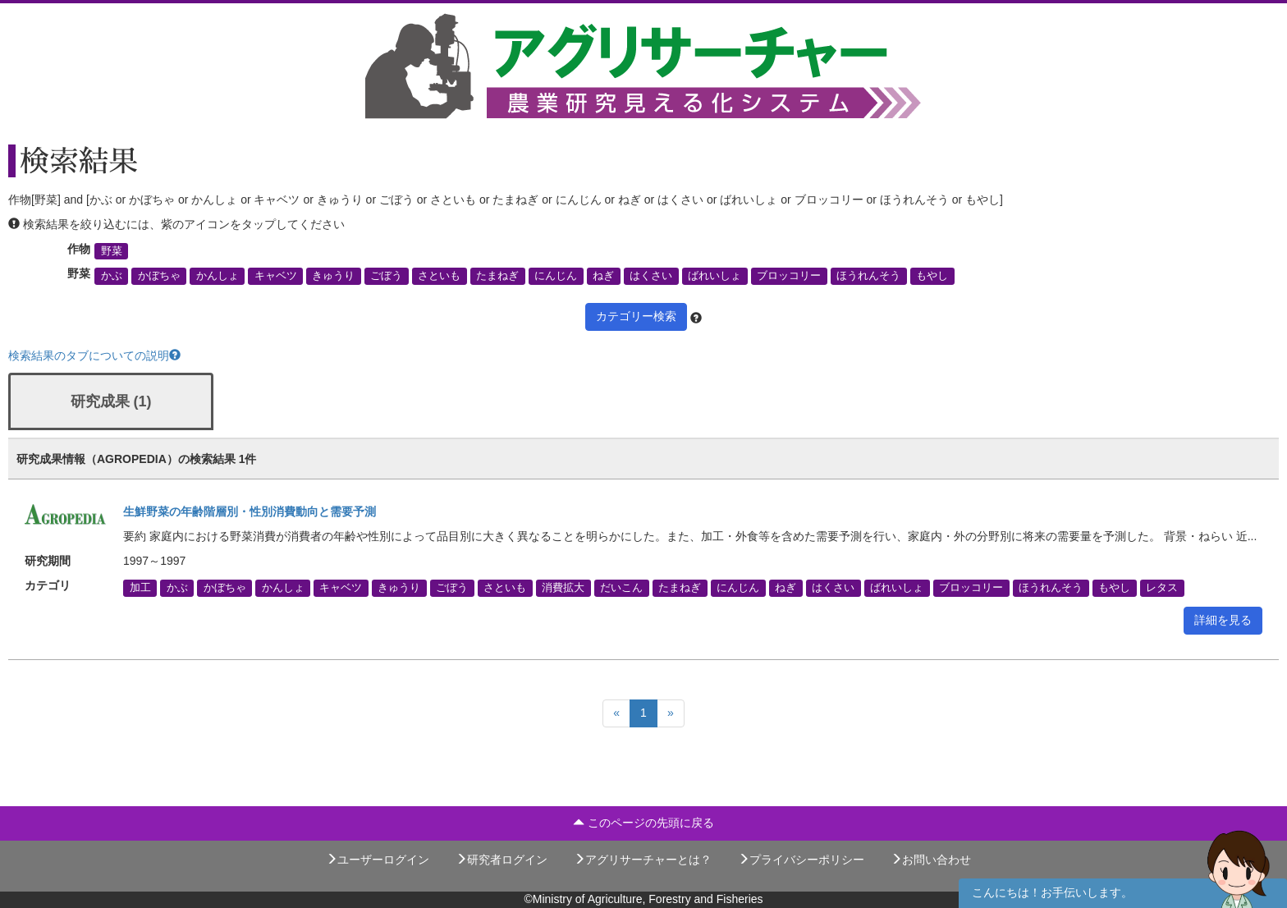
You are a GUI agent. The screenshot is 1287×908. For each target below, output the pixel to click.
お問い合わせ (931, 859)
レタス (1162, 588)
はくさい (651, 276)
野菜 (111, 251)
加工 (140, 588)
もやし (932, 276)
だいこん (621, 588)
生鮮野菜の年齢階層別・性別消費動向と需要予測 (249, 511)
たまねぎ (497, 276)
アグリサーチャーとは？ (643, 859)
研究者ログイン (501, 859)
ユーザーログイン (377, 859)
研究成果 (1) (111, 401)
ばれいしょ (714, 276)
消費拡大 (563, 588)
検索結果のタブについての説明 (94, 355)
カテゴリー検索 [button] (636, 316)
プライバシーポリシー (801, 859)
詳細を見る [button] (1223, 619)
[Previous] (616, 713)
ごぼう (386, 276)
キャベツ (275, 276)
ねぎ (603, 276)
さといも (439, 276)
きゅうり (333, 276)
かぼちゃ (159, 276)
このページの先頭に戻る (643, 822)
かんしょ (217, 276)
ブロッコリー (789, 276)
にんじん (555, 276)
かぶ (111, 276)
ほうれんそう (868, 276)
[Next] (671, 713)
